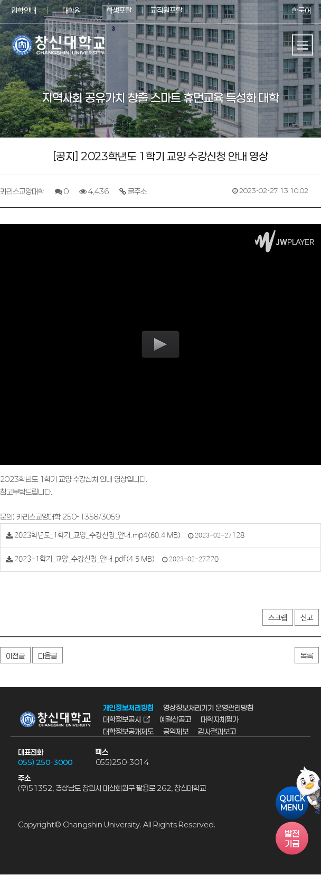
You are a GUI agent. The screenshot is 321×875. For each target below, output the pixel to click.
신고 (306, 618)
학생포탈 (119, 10)
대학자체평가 (220, 719)
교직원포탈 (166, 10)
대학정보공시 (122, 719)
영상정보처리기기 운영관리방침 (208, 707)
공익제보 (175, 731)
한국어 (301, 10)
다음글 (47, 655)
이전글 (15, 655)
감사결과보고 (217, 731)
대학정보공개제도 (128, 731)
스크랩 (277, 618)
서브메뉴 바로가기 (0, 0)
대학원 (71, 10)
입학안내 (23, 10)
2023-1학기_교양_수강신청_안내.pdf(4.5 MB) (84, 559)
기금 (292, 838)
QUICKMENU (292, 803)
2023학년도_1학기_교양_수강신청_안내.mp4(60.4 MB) (97, 535)
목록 (306, 655)
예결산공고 (175, 719)
